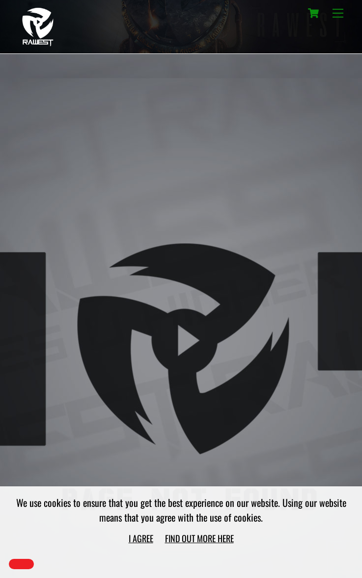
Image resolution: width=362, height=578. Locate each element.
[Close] (21, 564)
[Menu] (338, 13)
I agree (141, 538)
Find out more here (199, 538)
